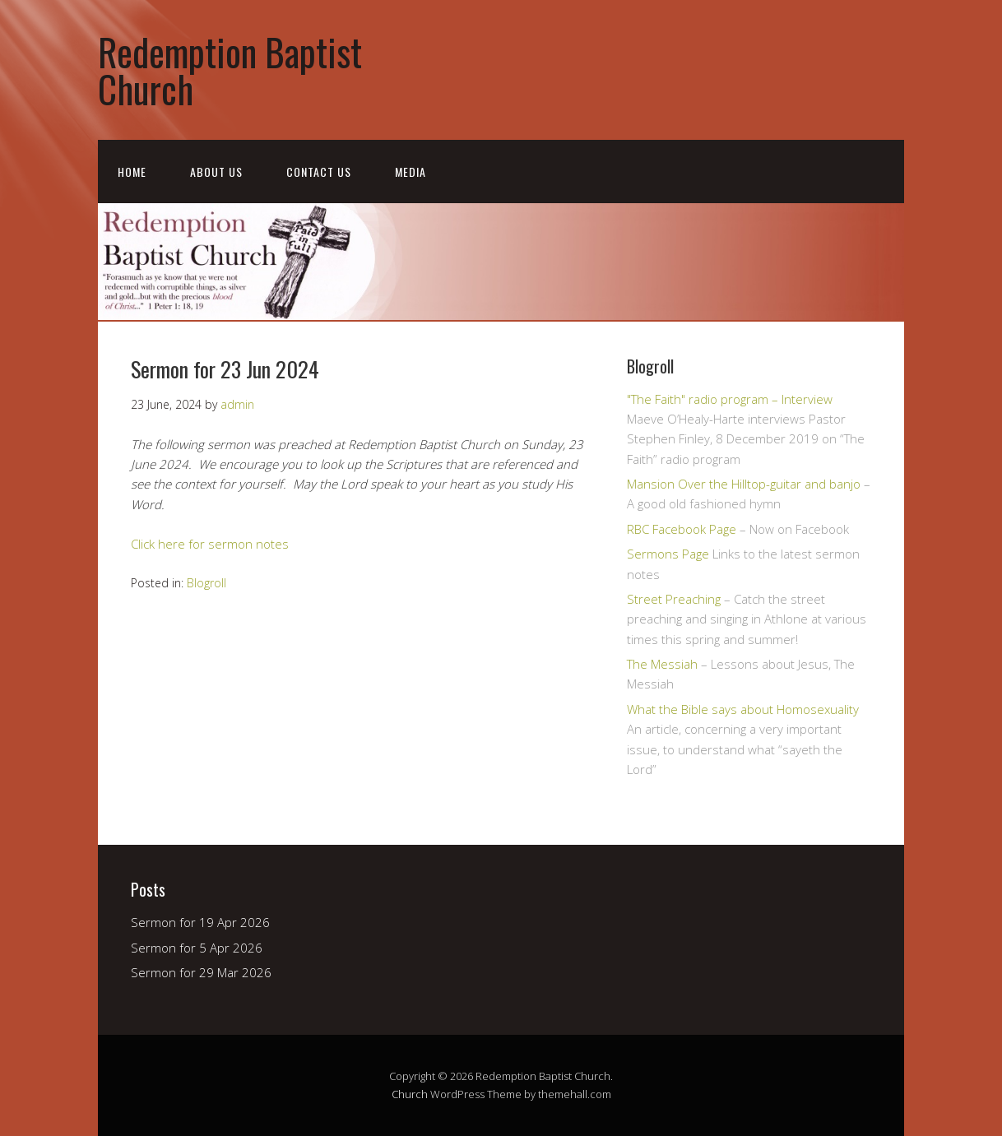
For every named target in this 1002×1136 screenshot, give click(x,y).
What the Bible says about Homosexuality (743, 709)
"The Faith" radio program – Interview (730, 399)
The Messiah (662, 664)
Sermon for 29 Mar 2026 (201, 972)
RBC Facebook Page (681, 529)
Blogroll (206, 583)
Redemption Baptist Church (230, 70)
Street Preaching (674, 599)
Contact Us (318, 171)
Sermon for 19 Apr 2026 (200, 922)
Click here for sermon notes (210, 544)
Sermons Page (668, 553)
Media (410, 171)
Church (410, 1094)
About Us (216, 171)
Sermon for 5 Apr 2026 (196, 947)
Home (132, 171)
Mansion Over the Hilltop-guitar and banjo (744, 483)
